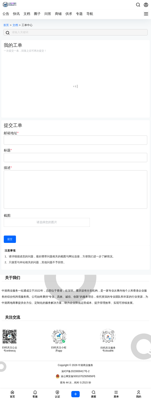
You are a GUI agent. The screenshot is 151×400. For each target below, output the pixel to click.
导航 (89, 14)
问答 (47, 14)
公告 (6, 14)
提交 (9, 239)
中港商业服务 (85, 365)
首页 (6, 25)
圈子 (37, 14)
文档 (26, 14)
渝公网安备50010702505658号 (75, 376)
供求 (68, 14)
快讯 (16, 14)
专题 (79, 14)
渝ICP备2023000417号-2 (75, 371)
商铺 (58, 14)
